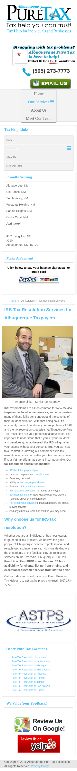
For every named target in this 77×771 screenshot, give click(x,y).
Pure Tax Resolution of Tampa (27, 681)
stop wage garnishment (32, 482)
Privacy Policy (40, 766)
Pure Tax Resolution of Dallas (27, 690)
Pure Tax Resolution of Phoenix (28, 673)
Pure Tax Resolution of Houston (28, 657)
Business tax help (19, 494)
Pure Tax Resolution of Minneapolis (30, 669)
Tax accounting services (22, 502)
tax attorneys (42, 474)
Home (39, 94)
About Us (39, 110)
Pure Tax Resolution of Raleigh (28, 677)
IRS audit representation (22, 490)
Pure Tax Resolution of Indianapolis (30, 661)
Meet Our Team (39, 118)
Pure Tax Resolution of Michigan (29, 665)
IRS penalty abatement (32, 486)
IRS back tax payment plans (24, 470)
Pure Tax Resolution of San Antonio (30, 686)
